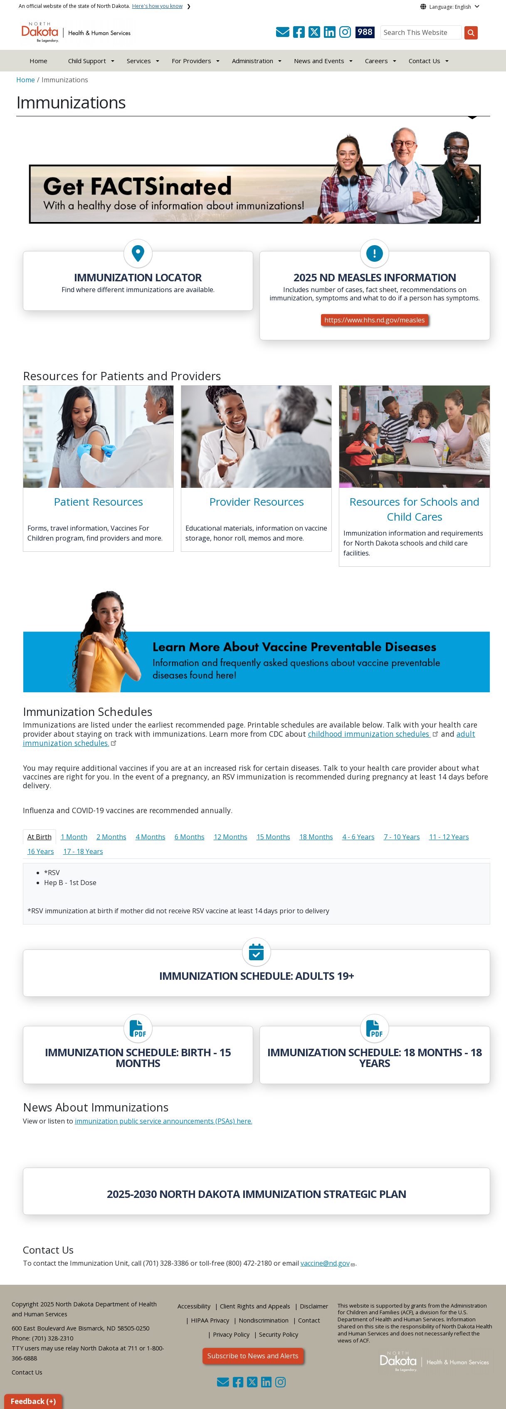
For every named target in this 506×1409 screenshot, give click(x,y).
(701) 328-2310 (52, 1338)
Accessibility (194, 1306)
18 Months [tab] (316, 836)
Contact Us (27, 1372)
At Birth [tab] (39, 836)
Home (38, 61)
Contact (309, 1320)
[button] (283, 34)
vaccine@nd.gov (325, 1263)
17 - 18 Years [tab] (83, 851)
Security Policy (278, 1334)
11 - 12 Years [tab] (449, 836)
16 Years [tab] (40, 851)
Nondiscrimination (264, 1320)
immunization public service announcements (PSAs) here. (163, 1121)
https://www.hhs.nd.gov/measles (374, 320)
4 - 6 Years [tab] (358, 836)
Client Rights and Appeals (255, 1306)
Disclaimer (314, 1306)
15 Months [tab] (273, 836)
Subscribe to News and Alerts (253, 1355)
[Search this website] (471, 32)
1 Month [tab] (74, 836)
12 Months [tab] (230, 836)
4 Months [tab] (150, 836)
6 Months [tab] (190, 836)
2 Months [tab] (111, 836)
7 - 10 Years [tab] (402, 836)
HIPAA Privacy (210, 1320)
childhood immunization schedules (369, 734)
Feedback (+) (33, 1401)
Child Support (87, 61)
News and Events (319, 61)
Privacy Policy (231, 1334)
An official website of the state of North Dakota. (101, 6)
